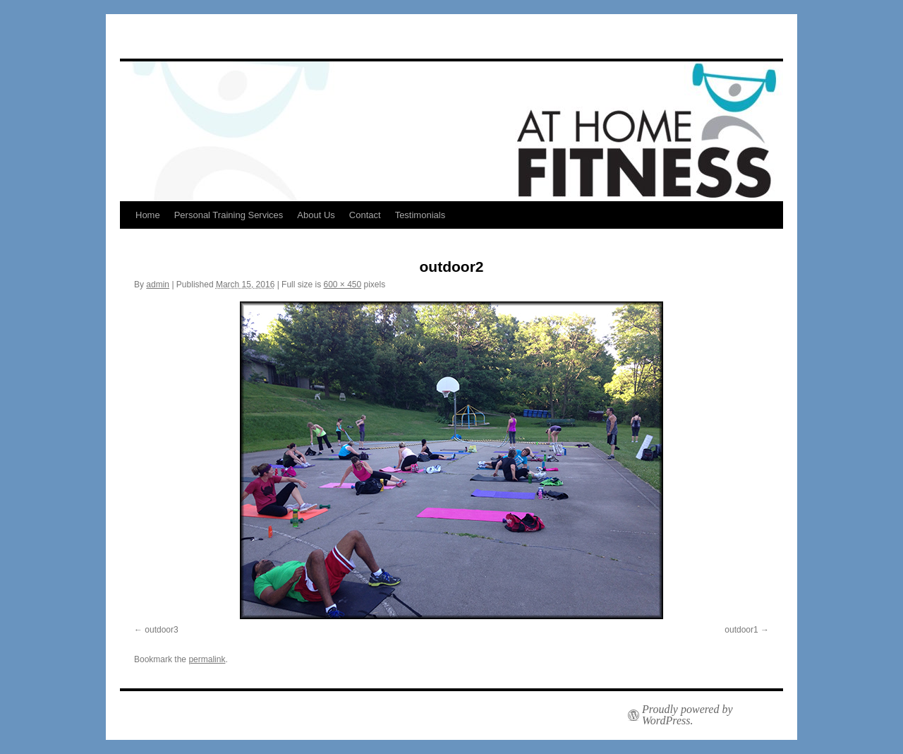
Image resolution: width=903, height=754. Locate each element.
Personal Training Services (229, 215)
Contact (365, 215)
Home (147, 215)
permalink (206, 659)
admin (157, 284)
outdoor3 (161, 630)
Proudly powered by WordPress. (687, 715)
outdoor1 (741, 630)
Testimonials (420, 215)
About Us (315, 215)
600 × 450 (342, 284)
